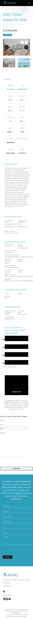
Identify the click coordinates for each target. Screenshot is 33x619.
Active (10, 100)
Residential (7, 35)
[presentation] (15, 381)
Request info (16, 392)
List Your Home (7, 595)
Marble (13, 233)
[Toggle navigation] (29, 3)
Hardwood (7, 233)
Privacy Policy (26, 387)
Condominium (22, 89)
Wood (16, 233)
